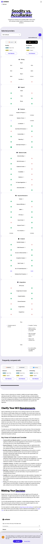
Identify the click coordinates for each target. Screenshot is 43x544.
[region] (21, 375)
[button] (11, 48)
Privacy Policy (27, 541)
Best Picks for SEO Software (26, 507)
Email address (5, 526)
